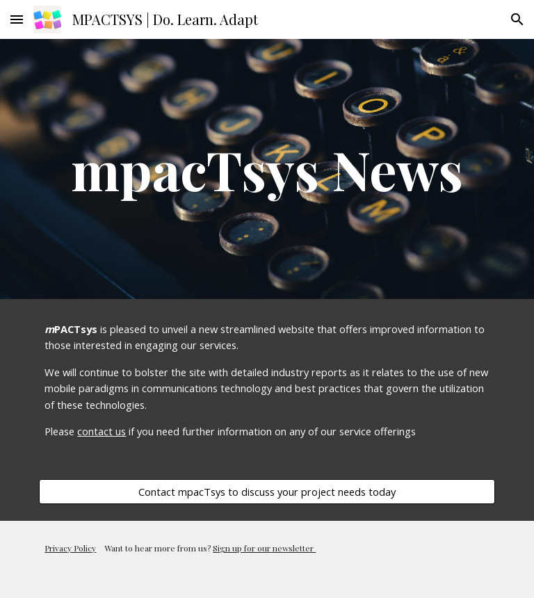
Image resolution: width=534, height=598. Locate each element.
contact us (101, 431)
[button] (16, 19)
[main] (266, 169)
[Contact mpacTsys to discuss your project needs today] (267, 491)
